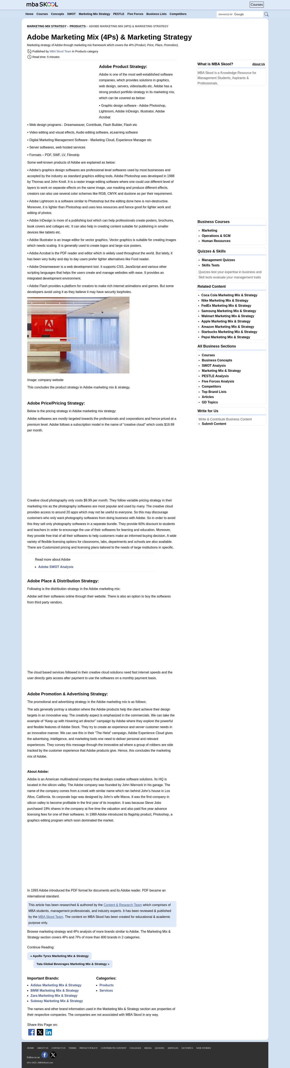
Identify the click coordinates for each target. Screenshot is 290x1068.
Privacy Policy (89, 1048)
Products (106, 985)
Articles (208, 397)
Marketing (209, 230)
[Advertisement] (61, 92)
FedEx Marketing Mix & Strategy (226, 305)
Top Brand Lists (214, 392)
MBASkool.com (45, 1062)
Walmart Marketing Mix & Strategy (227, 316)
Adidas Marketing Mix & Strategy (55, 985)
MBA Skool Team (60, 51)
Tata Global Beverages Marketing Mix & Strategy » (72, 964)
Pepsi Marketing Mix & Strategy (225, 337)
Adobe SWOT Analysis (55, 567)
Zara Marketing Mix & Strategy (53, 995)
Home (30, 1048)
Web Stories (203, 1048)
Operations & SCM (216, 236)
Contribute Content (113, 1048)
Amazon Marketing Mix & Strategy (227, 326)
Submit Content (214, 423)
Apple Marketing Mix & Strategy (226, 321)
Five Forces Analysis (218, 381)
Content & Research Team (123, 905)
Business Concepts (217, 360)
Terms (72, 1048)
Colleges (135, 1048)
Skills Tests (211, 265)
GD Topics (210, 402)
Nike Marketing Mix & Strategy (224, 300)
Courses (257, 4)
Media (148, 1048)
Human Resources (216, 241)
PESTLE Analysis (215, 376)
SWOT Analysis (214, 365)
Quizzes (159, 1048)
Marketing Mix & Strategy (221, 370)
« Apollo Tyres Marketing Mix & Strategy (59, 956)
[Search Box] (240, 14)
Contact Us (58, 1048)
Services (106, 990)
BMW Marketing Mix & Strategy (54, 990)
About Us (258, 64)
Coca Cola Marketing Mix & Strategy (229, 295)
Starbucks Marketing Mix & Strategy (229, 332)
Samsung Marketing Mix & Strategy (228, 311)
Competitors (211, 386)
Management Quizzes (218, 260)
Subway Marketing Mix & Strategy (56, 1001)
